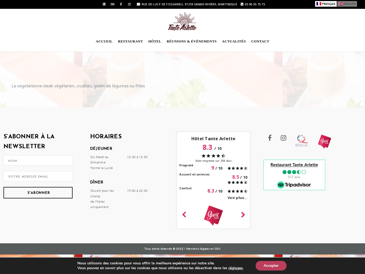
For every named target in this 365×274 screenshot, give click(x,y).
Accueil (104, 41)
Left (184, 213)
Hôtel (154, 41)
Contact (260, 41)
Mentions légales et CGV (203, 249)
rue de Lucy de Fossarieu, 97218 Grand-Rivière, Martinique (187, 4)
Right (242, 214)
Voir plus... (237, 197)
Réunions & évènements (192, 41)
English (350, 4)
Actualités (234, 41)
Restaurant (130, 41)
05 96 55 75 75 (253, 4)
